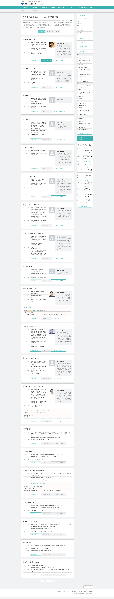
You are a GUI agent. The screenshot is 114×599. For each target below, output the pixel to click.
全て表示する (89, 34)
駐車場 (80, 107)
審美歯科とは (26, 7)
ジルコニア (81, 76)
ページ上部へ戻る (88, 588)
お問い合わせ (83, 593)
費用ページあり (82, 89)
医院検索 (35, 7)
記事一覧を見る (84, 206)
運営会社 (56, 593)
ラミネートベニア (83, 79)
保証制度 (81, 96)
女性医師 (81, 121)
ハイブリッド (82, 71)
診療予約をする (48, 60)
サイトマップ (90, 593)
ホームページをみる (64, 60)
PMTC (80, 64)
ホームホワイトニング (84, 57)
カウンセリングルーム (84, 110)
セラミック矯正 (82, 67)
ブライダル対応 (82, 129)
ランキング (64, 31)
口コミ (70, 7)
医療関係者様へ (88, 7)
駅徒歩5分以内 (82, 114)
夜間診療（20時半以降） (84, 123)
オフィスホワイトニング (84, 60)
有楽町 (80, 21)
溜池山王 (80, 25)
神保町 (80, 28)
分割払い (81, 98)
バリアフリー (82, 103)
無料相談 (81, 118)
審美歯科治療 (43, 7)
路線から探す (84, 42)
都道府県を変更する (85, 46)
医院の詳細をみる (31, 60)
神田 (79, 32)
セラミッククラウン (83, 74)
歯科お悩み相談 (79, 7)
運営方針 (77, 593)
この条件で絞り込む (85, 133)
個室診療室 (81, 105)
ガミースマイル (82, 81)
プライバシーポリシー (64, 593)
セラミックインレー (83, 69)
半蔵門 (80, 30)
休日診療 (81, 127)
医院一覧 (33, 31)
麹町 (79, 23)
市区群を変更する (84, 38)
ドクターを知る (52, 7)
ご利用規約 (72, 593)
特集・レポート (61, 7)
